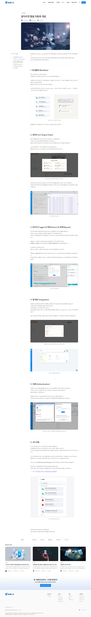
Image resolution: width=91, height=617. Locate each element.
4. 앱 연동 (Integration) (17, 64)
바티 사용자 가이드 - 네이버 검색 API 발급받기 (46, 471)
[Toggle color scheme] (19, 610)
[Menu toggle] (46, 2)
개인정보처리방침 (7, 607)
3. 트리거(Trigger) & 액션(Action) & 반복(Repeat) (18, 61)
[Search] (80, 2)
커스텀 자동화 (60, 598)
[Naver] (79, 610)
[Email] (58, 540)
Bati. (9, 610)
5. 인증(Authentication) (18, 66)
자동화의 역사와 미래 (65, 564)
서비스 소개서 (81, 599)
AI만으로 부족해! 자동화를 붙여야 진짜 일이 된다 (17, 564)
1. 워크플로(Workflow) (17, 57)
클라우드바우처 (60, 601)
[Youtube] (82, 610)
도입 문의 (80, 601)
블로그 (70, 598)
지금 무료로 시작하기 (45, 585)
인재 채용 (49, 596)
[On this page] (19, 54)
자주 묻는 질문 (81, 598)
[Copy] (66, 540)
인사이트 (23, 13)
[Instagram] (85, 610)
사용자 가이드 (81, 596)
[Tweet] (34, 540)
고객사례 (70, 596)
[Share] (42, 540)
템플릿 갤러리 (60, 599)
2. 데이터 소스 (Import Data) (19, 59)
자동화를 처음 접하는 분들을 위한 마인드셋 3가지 (45, 564)
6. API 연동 (15, 68)
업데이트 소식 (71, 599)
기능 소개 (59, 596)
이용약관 (11, 607)
